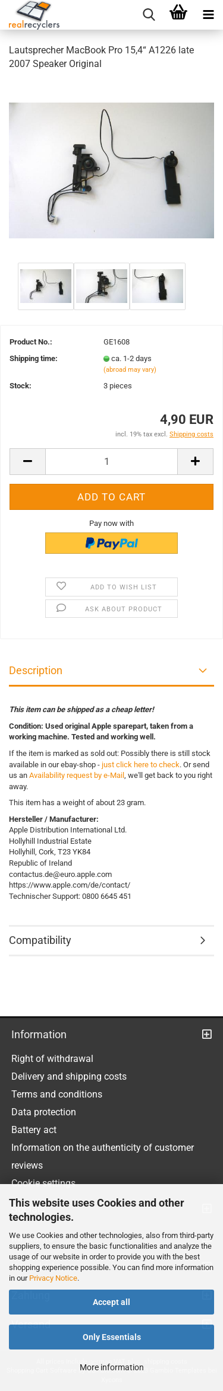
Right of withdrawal (52, 1058)
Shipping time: (34, 358)
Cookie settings (43, 1183)
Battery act (33, 1129)
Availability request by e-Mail (76, 775)
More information (112, 1367)
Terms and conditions (56, 1094)
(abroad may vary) (129, 370)
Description (35, 670)
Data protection (43, 1112)
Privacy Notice (53, 1278)
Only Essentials (112, 1337)
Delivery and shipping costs (69, 1076)
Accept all (111, 1302)
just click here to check (141, 764)
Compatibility (40, 940)
